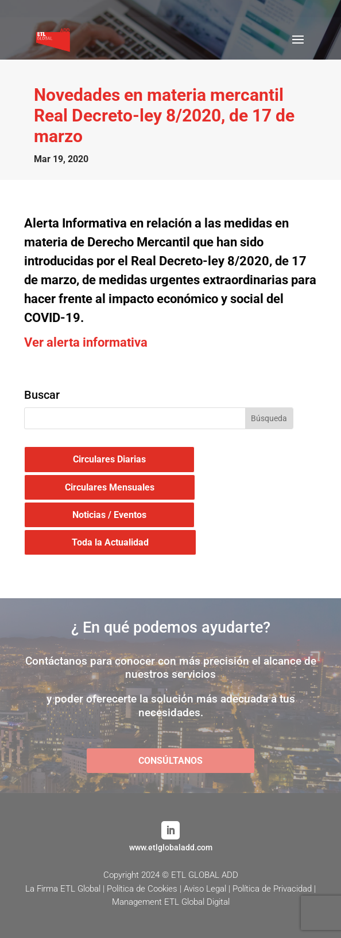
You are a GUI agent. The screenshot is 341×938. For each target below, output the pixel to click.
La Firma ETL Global (62, 889)
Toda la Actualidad (110, 542)
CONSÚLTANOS (170, 760)
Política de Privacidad (272, 889)
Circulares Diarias (109, 459)
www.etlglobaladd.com (170, 847)
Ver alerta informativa (86, 342)
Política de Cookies (142, 889)
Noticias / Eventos (109, 514)
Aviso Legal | (208, 889)
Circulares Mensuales (109, 487)
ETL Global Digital (197, 902)
